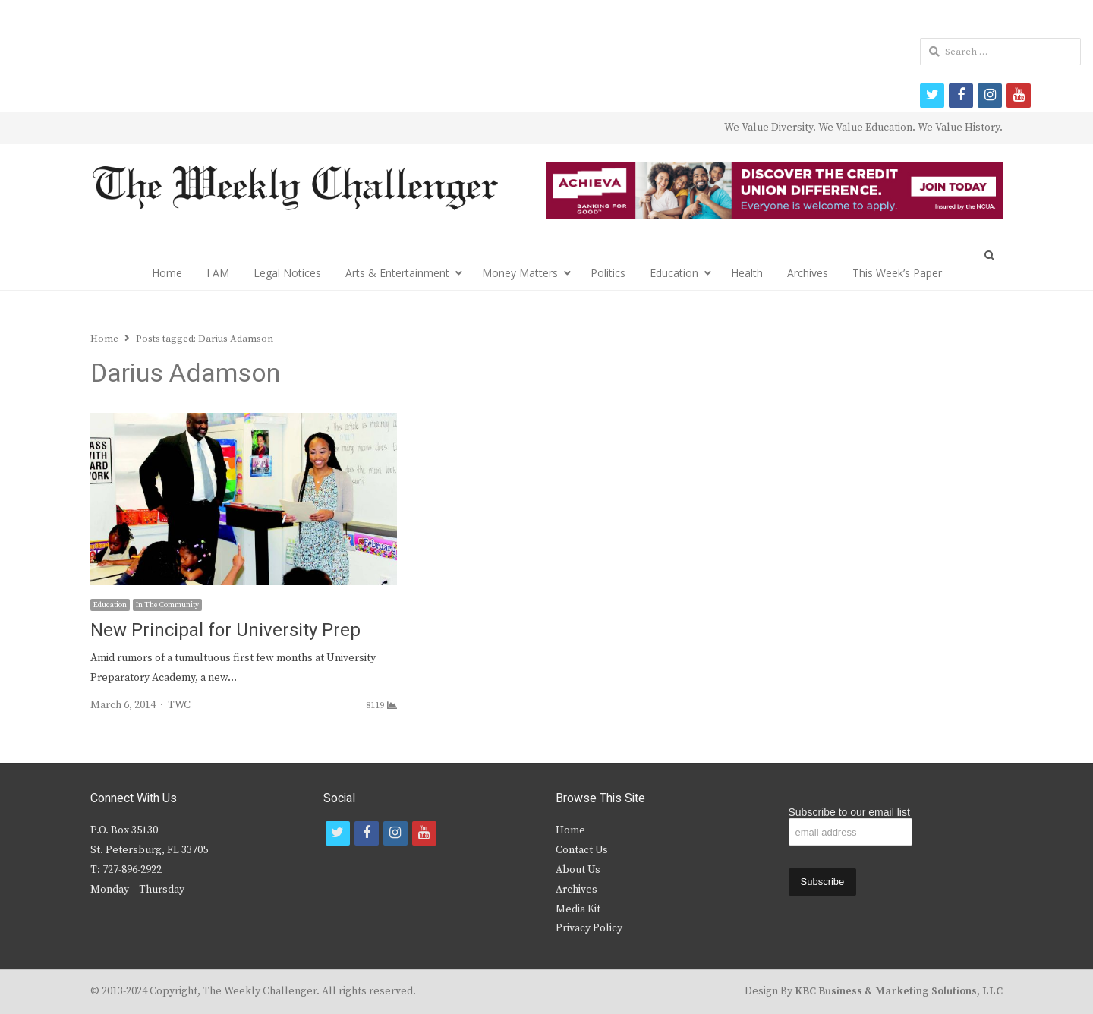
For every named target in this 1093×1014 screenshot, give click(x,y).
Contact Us (582, 850)
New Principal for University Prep (225, 630)
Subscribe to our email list (849, 812)
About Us (578, 870)
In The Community (167, 604)
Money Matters (520, 273)
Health (747, 273)
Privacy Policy (589, 928)
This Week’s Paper (897, 273)
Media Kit (578, 909)
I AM (217, 273)
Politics (608, 273)
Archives (807, 273)
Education (674, 273)
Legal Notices (287, 273)
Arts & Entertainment (397, 273)
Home (167, 273)
